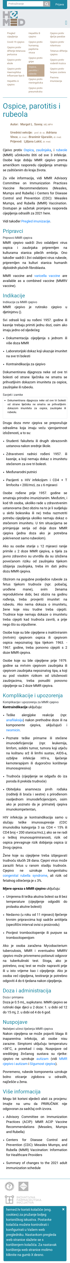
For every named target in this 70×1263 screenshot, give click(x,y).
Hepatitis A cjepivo (13, 83)
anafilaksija (14, 720)
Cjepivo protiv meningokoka (36, 81)
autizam (42, 1059)
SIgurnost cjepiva (42, 1064)
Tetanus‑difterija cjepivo (58, 52)
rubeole (61, 150)
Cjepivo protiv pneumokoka (36, 90)
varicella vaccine (47, 276)
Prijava (59, 4)
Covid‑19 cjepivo (15, 42)
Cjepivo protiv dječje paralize (57, 35)
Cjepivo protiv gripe (36, 60)
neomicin (13, 730)
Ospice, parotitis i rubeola (33, 70)
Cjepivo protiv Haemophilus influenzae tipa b (15, 72)
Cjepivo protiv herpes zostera (58, 70)
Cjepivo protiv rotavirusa (57, 44)
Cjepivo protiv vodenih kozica (58, 61)
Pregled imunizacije (35, 221)
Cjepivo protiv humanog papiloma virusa (36, 47)
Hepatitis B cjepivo (34, 35)
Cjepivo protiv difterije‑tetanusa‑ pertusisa (16, 51)
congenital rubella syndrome (25, 875)
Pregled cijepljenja (12, 35)
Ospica (29, 150)
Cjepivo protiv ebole (14, 61)
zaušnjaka (43, 150)
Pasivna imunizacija (56, 79)
